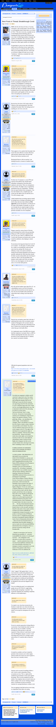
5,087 (9, 81)
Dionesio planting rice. (41, 21)
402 (9, 290)
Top (50, 721)
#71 (33, 375)
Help (37, 721)
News (26, 0)
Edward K (6, 34)
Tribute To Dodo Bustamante (43, 29)
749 (10, 392)
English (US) (15, 721)
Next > (13, 23)
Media (19, 8)
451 (9, 82)
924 (9, 41)
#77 (33, 300)
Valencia (8, 128)
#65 (32, 559)
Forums (14, 8)
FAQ (36, 8)
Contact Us (32, 721)
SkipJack (6, 144)
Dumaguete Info (7, 8)
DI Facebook (40, 709)
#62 (33, 694)
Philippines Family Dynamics (43, 25)
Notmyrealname (6, 74)
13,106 (8, 124)
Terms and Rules (41, 723)
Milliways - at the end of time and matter (7, 295)
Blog (30, 0)
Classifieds (14, 0)
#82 (33, 114)
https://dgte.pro (49, 720)
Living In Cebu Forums (26, 709)
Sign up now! (44, 15)
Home (3, 0)
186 (9, 291)
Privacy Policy (50, 723)
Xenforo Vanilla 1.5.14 (7, 721)
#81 (33, 166)
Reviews (7, 0)
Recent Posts (10, 10)
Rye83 (6, 111)
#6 (33, 60)
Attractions (20, 0)
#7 (33, 269)
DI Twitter (40, 711)
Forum (34, 0)
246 (9, 149)
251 (9, 43)
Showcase (25, 8)
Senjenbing (6, 281)
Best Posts (4, 10)
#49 (33, 215)
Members (31, 8)
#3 (33, 98)
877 (9, 148)
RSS (52, 721)
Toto (7, 389)
